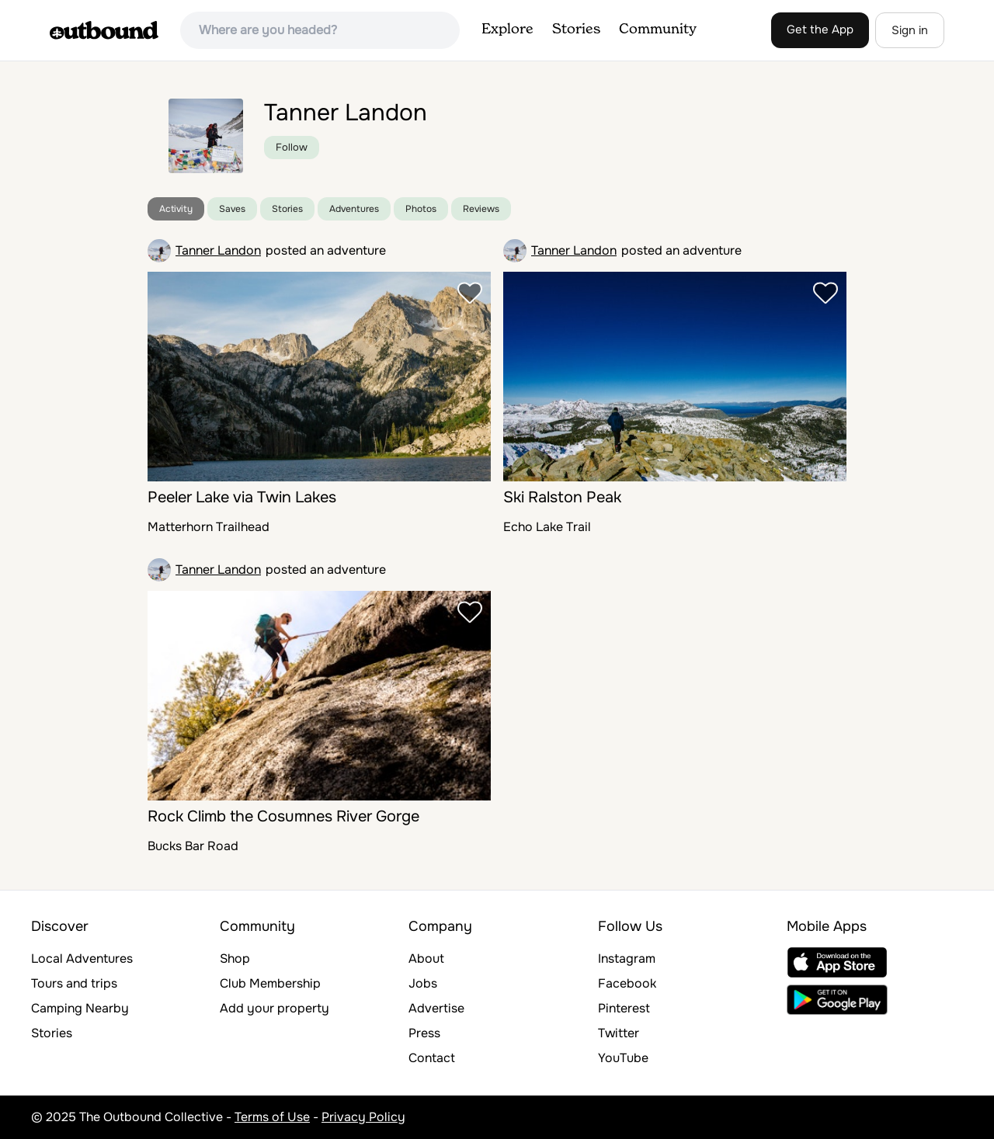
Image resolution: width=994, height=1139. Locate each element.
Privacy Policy (363, 1117)
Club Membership (270, 983)
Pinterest (624, 1008)
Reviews (481, 209)
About (426, 958)
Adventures (354, 209)
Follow (292, 147)
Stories (576, 29)
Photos (420, 209)
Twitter (618, 1033)
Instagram (626, 958)
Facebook (627, 983)
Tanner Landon (218, 250)
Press (424, 1033)
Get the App (820, 29)
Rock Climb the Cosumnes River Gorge (283, 816)
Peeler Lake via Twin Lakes (242, 497)
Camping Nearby (80, 1008)
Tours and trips (74, 983)
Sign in (909, 30)
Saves (232, 209)
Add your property (274, 1008)
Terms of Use (272, 1117)
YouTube (623, 1058)
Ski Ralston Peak (562, 497)
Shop (235, 958)
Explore (507, 29)
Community (658, 29)
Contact (431, 1058)
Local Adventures (82, 958)
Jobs (422, 983)
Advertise (436, 1008)
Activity (176, 209)
